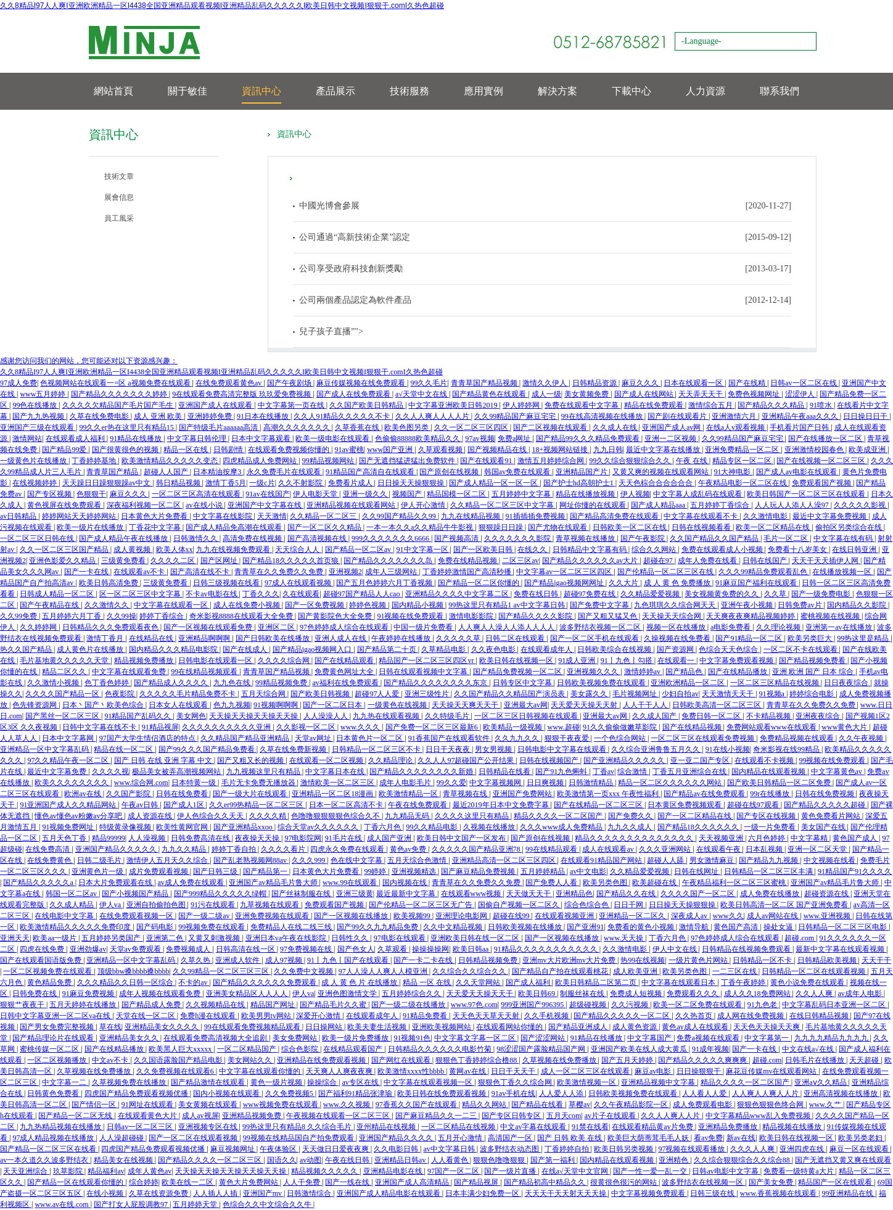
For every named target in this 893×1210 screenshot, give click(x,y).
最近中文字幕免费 (57, 771)
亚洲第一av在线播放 (839, 627)
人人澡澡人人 (326, 716)
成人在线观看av (608, 849)
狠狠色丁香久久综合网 (516, 1082)
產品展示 (335, 91)
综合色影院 (300, 1049)
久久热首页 (694, 1015)
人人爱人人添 (562, 1093)
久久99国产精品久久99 (400, 516)
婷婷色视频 (368, 605)
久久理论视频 (779, 627)
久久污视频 (630, 1004)
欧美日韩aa (472, 949)
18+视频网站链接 (561, 449)
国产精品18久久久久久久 (699, 827)
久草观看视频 (441, 449)
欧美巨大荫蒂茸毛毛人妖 (649, 1138)
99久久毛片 (428, 383)
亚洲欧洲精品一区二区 (688, 682)
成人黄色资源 (635, 1027)
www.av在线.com (62, 1204)
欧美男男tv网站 (267, 1015)
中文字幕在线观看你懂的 (260, 1071)
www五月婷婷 (43, 394)
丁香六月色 (383, 827)
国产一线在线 (348, 1182)
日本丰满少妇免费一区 (483, 1193)
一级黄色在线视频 (398, 705)
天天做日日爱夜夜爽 (336, 1149)
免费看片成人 (351, 483)
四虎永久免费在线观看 (348, 849)
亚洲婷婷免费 (210, 416)
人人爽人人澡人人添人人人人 (507, 627)
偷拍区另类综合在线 (849, 527)
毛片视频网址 (635, 693)
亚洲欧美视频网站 (442, 1027)
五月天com (564, 1115)
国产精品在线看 (538, 1104)
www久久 (728, 916)
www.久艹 (826, 1104)
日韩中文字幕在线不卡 (100, 727)
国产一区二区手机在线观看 (595, 638)
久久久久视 (110, 771)
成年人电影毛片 (406, 782)
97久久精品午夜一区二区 (68, 760)
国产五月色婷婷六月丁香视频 (385, 582)
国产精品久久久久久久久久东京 (436, 682)
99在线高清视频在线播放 (602, 416)
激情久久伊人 (545, 383)
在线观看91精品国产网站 (602, 860)
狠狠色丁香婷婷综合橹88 (477, 1060)
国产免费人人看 (552, 882)
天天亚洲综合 (26, 1171)
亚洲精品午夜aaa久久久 (801, 416)
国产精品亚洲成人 (578, 1027)
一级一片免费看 (770, 827)
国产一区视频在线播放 (352, 916)
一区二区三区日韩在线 (38, 538)
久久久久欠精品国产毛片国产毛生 (118, 405)
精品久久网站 (485, 1104)
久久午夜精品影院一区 (632, 1104)
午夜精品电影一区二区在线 (743, 483)
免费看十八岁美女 (798, 549)
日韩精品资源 (595, 383)
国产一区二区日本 (333, 705)
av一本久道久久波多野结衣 (45, 1160)
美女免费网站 (296, 1038)
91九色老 (763, 1004)
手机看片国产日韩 (800, 427)
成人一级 (546, 394)
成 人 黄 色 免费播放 (678, 582)
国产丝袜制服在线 (301, 893)
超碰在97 (659, 560)
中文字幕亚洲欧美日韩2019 (453, 405)
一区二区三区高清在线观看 (197, 494)
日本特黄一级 (194, 782)
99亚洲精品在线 (848, 1193)
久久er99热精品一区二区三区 (257, 804)
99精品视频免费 (282, 682)
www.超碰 (563, 727)
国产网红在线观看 (401, 1060)
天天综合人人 (298, 549)
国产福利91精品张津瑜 (356, 1093)
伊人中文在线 (675, 949)
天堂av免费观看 (136, 949)
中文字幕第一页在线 (292, 405)
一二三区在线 (735, 971)
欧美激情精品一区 (409, 793)
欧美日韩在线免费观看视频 (442, 1093)
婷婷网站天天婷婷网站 (80, 516)
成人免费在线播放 (770, 893)
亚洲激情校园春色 (815, 449)
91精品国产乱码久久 (138, 716)
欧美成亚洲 (868, 449)
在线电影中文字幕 (65, 916)
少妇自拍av (680, 693)
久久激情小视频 (54, 682)
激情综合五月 (711, 405)
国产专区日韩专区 (512, 1115)
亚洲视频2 (345, 571)
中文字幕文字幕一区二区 (475, 1038)
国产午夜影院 (643, 538)
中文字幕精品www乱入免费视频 (759, 1115)
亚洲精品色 (574, 893)
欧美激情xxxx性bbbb (411, 1071)
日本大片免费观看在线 (116, 882)
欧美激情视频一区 (587, 1082)
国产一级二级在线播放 (409, 1004)
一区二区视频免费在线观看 (48, 971)
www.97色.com (474, 1004)
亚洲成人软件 (238, 960)
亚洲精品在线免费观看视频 (322, 1060)
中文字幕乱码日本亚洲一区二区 (834, 1004)
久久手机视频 (547, 1015)
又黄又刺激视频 (215, 938)
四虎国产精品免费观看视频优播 (137, 1093)
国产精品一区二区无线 (76, 1115)
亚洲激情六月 (735, 416)
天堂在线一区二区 (146, 1015)
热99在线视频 (642, 960)
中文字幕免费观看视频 (737, 660)
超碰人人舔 (666, 860)
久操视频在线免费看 (678, 638)
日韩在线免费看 (183, 793)
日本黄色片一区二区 (370, 738)
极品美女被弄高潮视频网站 (177, 771)
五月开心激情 (461, 1138)
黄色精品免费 (50, 982)
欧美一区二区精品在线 (774, 527)
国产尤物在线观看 (558, 527)
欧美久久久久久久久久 (72, 782)
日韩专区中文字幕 (523, 682)
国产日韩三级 (216, 871)
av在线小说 (205, 505)
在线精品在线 (152, 638)
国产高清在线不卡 (200, 571)
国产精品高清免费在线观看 (615, 516)
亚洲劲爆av (88, 949)
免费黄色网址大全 (345, 671)
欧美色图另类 (407, 427)
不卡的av (193, 982)
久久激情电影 (766, 516)
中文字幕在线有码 (843, 538)
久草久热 (196, 960)
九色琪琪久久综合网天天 (675, 605)
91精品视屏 (160, 727)
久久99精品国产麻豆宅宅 (516, 416)
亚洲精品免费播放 (728, 1126)
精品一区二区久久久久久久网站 (670, 782)
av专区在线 (361, 1082)
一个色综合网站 (621, 738)
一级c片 (261, 483)
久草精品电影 (444, 649)
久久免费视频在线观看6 (176, 1071)
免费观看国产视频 (822, 483)
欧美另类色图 (606, 882)
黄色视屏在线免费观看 (65, 505)
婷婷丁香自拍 (235, 849)
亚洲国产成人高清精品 (413, 1182)
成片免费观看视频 (159, 871)
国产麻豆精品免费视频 (479, 871)
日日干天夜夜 (449, 749)
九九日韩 (608, 449)
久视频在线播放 (490, 827)
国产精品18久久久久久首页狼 (291, 560)
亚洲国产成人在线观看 (216, 405)
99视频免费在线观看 (212, 927)
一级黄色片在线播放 (34, 460)
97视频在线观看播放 (692, 1149)
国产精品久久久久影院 (536, 616)
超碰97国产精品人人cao (362, 594)
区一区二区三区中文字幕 (141, 594)
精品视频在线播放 (792, 1126)
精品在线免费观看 (654, 405)
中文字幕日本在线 (335, 771)
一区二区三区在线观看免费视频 (703, 738)
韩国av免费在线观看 (518, 471)
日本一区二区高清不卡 (347, 804)
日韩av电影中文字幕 (726, 1171)
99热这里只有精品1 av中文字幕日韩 (507, 605)
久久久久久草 (459, 638)
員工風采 (119, 218)
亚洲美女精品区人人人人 (247, 993)
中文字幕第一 (767, 1038)
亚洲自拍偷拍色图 (156, 904)
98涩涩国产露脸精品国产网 (541, 1049)
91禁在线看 (590, 1126)
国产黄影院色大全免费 (336, 616)
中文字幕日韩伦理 (197, 438)
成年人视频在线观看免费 (160, 993)
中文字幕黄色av (837, 771)
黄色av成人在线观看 (696, 1027)
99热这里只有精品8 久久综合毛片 (297, 1126)
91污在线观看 (214, 904)
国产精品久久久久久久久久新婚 (422, 771)
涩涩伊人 (801, 394)
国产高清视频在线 (317, 538)
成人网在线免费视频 (751, 1015)
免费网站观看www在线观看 (772, 727)
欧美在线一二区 (188, 1182)
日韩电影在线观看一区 (216, 660)
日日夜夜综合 (847, 682)
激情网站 (27, 438)
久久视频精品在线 (216, 1004)
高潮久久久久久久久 (297, 427)
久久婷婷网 (39, 627)
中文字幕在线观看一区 (172, 605)
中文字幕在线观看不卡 (701, 516)
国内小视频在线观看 (227, 1093)
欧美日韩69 (537, 993)
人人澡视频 (147, 838)
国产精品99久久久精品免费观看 (588, 438)
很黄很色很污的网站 (624, 1182)
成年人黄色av (149, 1171)
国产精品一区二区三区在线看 (49, 1149)
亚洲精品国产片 (582, 471)
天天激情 (272, 516)
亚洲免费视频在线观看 (273, 916)
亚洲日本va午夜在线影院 (286, 938)
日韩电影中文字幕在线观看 (562, 749)
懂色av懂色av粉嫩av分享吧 (79, 816)
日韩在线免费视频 (825, 793)
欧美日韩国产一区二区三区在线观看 (807, 494)
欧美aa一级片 (55, 938)
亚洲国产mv (263, 1193)
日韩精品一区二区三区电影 (843, 927)
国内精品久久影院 (857, 605)
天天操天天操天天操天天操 (254, 716)
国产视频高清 (457, 538)
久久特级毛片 (448, 716)
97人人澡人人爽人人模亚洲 (384, 971)
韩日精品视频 (179, 483)
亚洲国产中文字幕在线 (265, 505)
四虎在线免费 (43, 949)
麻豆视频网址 (233, 1149)
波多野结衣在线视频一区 (703, 1182)
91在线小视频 (728, 749)
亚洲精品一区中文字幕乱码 (45, 749)
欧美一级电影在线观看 (333, 438)
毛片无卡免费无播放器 (259, 782)
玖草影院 (68, 1171)
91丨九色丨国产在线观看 (348, 960)
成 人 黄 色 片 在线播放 (360, 982)
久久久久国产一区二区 (698, 893)
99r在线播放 (770, 793)
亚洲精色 (674, 1160)
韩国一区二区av (72, 893)
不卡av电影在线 (212, 594)
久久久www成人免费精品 (562, 827)
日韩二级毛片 (100, 860)
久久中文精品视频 (453, 927)
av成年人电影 (860, 993)
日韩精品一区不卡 (763, 960)
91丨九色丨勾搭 (627, 660)
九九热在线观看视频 (387, 716)
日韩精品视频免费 (488, 960)
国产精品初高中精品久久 (545, 1182)
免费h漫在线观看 (208, 1015)
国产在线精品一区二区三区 (599, 804)
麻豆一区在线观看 (860, 1149)
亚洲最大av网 (526, 705)
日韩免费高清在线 (201, 838)
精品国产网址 (273, 1004)
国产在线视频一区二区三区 (821, 460)
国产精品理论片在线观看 (54, 1038)
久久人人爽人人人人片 (433, 416)
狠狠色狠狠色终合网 (771, 1104)
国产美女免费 (772, 1182)
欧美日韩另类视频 (624, 1149)
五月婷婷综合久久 (412, 993)
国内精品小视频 (418, 605)
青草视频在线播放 (586, 538)
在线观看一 (676, 660)
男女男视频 (494, 749)
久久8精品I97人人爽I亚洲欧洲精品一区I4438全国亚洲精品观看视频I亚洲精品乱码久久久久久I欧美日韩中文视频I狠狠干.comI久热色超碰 (222, 5)
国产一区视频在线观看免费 (208, 627)
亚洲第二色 (165, 938)
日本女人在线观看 (179, 705)
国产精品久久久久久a (39, 882)
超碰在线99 (512, 916)
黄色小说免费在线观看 (808, 982)
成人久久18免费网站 (758, 993)
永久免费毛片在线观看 (285, 471)
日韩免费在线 (35, 993)
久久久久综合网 (284, 660)
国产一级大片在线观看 (251, 793)
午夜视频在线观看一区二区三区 (339, 1115)
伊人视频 (635, 494)
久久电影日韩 (397, 1149)
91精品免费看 (426, 1015)
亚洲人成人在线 (341, 638)
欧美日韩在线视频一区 (517, 660)
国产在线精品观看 (345, 660)
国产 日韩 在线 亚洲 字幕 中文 (164, 760)
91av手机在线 (513, 1093)
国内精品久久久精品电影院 (174, 649)
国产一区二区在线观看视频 (194, 1138)
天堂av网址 (314, 738)
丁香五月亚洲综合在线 (690, 771)
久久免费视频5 (290, 1093)
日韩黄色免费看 (54, 1093)
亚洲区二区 (277, 627)
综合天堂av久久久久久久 (319, 827)
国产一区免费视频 (315, 605)
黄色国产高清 (737, 927)
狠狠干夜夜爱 (568, 738)
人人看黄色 (450, 1160)
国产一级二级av (204, 916)
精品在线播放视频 (586, 494)
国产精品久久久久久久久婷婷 (120, 394)
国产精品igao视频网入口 (313, 649)
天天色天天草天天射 (487, 1015)
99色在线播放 (35, 405)
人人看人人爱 (705, 1093)
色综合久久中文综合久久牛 (268, 1204)
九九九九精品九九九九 (832, 1038)
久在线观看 (300, 594)
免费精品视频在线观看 (798, 738)
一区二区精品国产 (247, 1049)
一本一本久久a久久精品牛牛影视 (420, 527)
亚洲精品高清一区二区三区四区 (505, 860)
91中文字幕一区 (423, 549)
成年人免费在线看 (708, 560)
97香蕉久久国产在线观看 (417, 1104)
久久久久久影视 (860, 505)
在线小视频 (105, 1193)
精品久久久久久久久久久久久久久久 (635, 838)
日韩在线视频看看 (702, 527)
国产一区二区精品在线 (695, 816)
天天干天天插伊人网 (826, 560)
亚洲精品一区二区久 (633, 916)
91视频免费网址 (69, 827)
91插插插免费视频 (536, 516)
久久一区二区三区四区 (472, 427)
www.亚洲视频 (828, 916)
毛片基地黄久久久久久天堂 (65, 660)
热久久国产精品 (27, 649)
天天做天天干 (529, 893)
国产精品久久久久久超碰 (825, 804)
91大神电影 (733, 471)
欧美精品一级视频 (513, 727)
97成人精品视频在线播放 (54, 1138)
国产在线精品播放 (738, 671)
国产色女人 (355, 949)
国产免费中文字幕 (600, 605)
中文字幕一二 (65, 1082)
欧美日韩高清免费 (109, 582)
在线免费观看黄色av (229, 383)
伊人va (111, 904)
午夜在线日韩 (348, 1160)
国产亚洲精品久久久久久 (625, 760)
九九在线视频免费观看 (234, 549)
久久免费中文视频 (304, 971)
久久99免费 (19, 616)
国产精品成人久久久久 (172, 682)
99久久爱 (451, 782)
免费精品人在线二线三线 (292, 927)
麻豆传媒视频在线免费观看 (361, 383)
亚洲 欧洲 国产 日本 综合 (813, 671)
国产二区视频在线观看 (551, 427)
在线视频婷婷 (35, 483)
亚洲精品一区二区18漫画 (333, 793)
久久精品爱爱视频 (650, 594)
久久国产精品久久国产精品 (715, 538)
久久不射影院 (301, 483)
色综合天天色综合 (729, 649)
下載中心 (631, 91)
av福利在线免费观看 (346, 682)
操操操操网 (430, 949)
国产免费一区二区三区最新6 (432, 727)
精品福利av (106, 1171)
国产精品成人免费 (152, 1004)
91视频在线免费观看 (411, 616)
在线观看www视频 (472, 893)
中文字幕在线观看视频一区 (429, 1082)
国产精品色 (684, 671)
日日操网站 (324, 1027)
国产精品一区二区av (359, 549)
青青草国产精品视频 (485, 383)
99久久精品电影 (432, 827)
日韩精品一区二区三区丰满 (769, 871)
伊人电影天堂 (316, 494)
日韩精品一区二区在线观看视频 (814, 971)
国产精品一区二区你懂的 (479, 582)
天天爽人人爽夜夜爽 (340, 1071)
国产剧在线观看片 (678, 416)
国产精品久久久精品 (772, 405)
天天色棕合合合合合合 (656, 483)
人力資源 (705, 91)
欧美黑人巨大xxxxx (181, 1049)
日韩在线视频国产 (549, 760)
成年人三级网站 (392, 571)
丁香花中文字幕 (156, 527)
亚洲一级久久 (366, 494)
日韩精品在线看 (505, 771)
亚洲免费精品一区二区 (743, 449)
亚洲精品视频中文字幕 (659, 1082)
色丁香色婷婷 (107, 682)
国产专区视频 (50, 494)
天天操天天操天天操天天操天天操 (231, 1171)
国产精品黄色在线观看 (490, 394)
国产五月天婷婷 (628, 1060)
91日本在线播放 (263, 416)
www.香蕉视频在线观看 (779, 1193)
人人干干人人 (646, 705)
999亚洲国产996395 (533, 1004)
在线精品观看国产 (353, 1049)
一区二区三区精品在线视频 (775, 682)
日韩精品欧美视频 (827, 960)
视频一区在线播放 (676, 627)
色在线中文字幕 (357, 860)
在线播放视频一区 (842, 571)
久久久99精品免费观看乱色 (763, 571)
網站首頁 (113, 91)
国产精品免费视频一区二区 (518, 671)
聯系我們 (779, 91)
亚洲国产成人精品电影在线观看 (389, 1193)
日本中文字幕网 (69, 738)
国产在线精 (747, 383)
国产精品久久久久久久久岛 (389, 560)
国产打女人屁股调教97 (132, 1204)
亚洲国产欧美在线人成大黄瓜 (640, 1049)
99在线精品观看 (552, 849)
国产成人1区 (184, 804)
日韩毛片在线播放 (815, 1060)
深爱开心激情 (319, 1015)
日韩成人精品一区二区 (58, 594)
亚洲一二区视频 (671, 438)
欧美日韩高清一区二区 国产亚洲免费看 (785, 904)
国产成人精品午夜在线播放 (124, 538)
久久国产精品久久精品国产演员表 (510, 693)
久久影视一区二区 (306, 727)
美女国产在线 (824, 827)
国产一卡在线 (87, 571)
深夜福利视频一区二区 (145, 505)
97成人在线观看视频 (299, 582)
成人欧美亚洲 (636, 971)
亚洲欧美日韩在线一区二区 (475, 938)
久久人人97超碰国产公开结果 (467, 760)
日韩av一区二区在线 (804, 383)
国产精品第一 (266, 871)
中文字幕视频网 (496, 782)
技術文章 (119, 176)
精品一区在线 (186, 449)
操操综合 (323, 1082)
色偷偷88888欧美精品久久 (418, 438)
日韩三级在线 (713, 1193)
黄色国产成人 (856, 838)
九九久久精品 (185, 849)
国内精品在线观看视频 (769, 771)
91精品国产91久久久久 (855, 871)
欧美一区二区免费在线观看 (698, 1004)
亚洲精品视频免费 (252, 1115)
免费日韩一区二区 (712, 716)
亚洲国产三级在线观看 (38, 427)
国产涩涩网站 (544, 1038)
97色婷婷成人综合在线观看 (345, 627)
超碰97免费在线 (590, 594)
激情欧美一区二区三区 (338, 782)
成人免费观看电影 (703, 1104)
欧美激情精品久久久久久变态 (170, 460)
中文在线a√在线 (809, 1049)
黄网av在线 (468, 1071)
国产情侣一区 (95, 1104)
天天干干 (876, 960)
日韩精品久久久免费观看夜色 (111, 627)
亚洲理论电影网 (462, 916)
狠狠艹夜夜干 (23, 1004)
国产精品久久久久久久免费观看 (265, 982)
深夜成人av (690, 916)
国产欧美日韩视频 (321, 693)
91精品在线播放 (136, 438)
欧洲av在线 (83, 793)
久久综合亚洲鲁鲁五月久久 (656, 749)
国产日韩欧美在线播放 (273, 638)
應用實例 (483, 91)
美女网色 (191, 716)
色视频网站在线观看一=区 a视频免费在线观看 (116, 383)
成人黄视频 (132, 549)
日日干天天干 (514, 1071)
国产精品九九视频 (769, 860)
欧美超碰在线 (655, 882)
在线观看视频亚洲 (565, 916)
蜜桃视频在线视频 (831, 616)
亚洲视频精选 (415, 871)
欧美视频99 (412, 916)
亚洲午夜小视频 (748, 605)
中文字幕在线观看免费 (130, 671)
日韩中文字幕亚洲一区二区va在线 (56, 1015)
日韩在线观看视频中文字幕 (424, 671)
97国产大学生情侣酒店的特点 (148, 738)
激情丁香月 (105, 638)
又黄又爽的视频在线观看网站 (661, 471)
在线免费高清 (48, 849)
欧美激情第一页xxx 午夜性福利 (608, 793)
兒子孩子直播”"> (331, 331)
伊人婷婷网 (522, 405)
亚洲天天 (15, 938)
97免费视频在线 (307, 949)
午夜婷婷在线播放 (401, 638)
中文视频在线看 (830, 860)
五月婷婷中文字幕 (522, 494)
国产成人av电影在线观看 (797, 471)
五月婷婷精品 (544, 871)
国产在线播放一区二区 (826, 438)
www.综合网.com (141, 782)
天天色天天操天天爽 (767, 1027)
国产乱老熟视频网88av (251, 860)
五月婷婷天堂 (196, 1204)
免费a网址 (515, 438)
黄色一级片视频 (277, 1082)
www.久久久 (361, 727)
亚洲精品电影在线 (393, 1171)
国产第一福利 (553, 1160)
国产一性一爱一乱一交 (651, 1171)
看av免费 (708, 1138)
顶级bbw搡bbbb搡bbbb (133, 971)
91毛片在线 (344, 838)
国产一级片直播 (511, 1171)
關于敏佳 (187, 91)
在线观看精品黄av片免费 (653, 1126)
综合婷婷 (143, 1182)
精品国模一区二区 (457, 494)
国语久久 (282, 1160)
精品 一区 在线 (428, 982)
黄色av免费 (409, 849)
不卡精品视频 (769, 716)
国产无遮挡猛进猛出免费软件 (408, 460)
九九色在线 (232, 682)
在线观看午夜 (719, 849)
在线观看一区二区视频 (327, 760)
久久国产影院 (129, 793)
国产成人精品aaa (659, 505)
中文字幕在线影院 (223, 516)
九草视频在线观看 (270, 904)
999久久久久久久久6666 (391, 538)
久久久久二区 (173, 560)
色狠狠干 (91, 494)
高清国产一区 (511, 1138)
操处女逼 (779, 927)
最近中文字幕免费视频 (830, 516)
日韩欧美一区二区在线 (631, 527)
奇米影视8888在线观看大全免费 (242, 616)
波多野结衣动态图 (510, 1149)
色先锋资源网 (35, 705)
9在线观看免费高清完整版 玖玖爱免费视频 (242, 394)
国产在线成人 (246, 649)
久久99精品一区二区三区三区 (222, 971)
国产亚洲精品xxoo (243, 827)
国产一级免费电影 (821, 594)
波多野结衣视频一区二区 (601, 627)
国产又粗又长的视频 (251, 760)
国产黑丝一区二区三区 (63, 716)
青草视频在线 (466, 793)
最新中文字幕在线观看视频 (841, 949)
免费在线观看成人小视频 (723, 549)
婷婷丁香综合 (162, 616)
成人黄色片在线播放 (91, 649)
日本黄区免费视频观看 (685, 804)
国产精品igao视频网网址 (565, 582)
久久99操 (121, 616)
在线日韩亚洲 (855, 549)
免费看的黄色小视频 (641, 927)
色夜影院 (120, 693)
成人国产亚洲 (390, 838)
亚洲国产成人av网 (672, 427)
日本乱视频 (765, 849)
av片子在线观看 (611, 1115)
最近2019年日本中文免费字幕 (502, 804)
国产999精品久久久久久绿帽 (221, 893)
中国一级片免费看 (424, 627)
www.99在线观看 (351, 882)
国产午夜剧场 (290, 383)
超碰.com (800, 938)
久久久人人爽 (753, 1149)
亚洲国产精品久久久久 (397, 1138)
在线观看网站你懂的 (510, 1027)
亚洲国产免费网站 (523, 793)
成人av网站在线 (773, 916)
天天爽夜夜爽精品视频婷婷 (751, 616)
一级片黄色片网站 (699, 960)
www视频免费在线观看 (281, 1104)
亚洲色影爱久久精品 (63, 560)
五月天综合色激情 (417, 860)
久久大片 (624, 582)
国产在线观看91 (487, 460)
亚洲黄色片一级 (98, 871)
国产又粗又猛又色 (608, 616)
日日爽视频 (546, 782)
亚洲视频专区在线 (208, 1126)
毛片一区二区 (786, 538)
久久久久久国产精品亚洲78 (477, 849)
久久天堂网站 (479, 982)
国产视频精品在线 (498, 449)
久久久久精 (268, 816)
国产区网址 (219, 560)
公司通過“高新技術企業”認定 (354, 237)
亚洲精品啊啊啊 (205, 638)
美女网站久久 (251, 1060)
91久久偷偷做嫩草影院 (621, 727)
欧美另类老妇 (861, 1138)
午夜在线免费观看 (418, 804)
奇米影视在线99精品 (787, 749)
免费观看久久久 (693, 993)
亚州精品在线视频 (387, 1126)
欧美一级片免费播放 (356, 1038)
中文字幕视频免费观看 (649, 1193)
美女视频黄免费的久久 (722, 594)
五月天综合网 (264, 693)
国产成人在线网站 (644, 394)
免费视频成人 (189, 949)
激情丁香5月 (225, 483)
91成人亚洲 (577, 660)
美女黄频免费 (587, 394)
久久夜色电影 (494, 649)
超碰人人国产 (167, 471)
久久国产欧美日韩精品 (367, 405)
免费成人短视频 (637, 993)
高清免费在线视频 (253, 538)
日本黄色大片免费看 (155, 516)
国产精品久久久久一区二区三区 (210, 1160)
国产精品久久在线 (626, 893)
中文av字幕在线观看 (534, 1126)
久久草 (776, 594)
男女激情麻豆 (712, 860)
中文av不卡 (111, 1060)
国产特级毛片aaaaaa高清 (219, 427)
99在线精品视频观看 (205, 671)
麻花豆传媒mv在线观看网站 (772, 1071)
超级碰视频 (588, 1004)
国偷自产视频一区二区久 (519, 904)
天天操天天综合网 (672, 616)
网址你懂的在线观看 (593, 505)
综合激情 (633, 771)
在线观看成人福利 (76, 438)
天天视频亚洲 (722, 838)
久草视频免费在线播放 (130, 1082)
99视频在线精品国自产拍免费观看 (299, 1138)
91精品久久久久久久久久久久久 (546, 949)
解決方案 (557, 91)
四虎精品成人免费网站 (260, 460)
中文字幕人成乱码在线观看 (698, 494)
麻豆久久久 (641, 383)
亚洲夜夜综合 (819, 716)
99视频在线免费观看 (833, 760)
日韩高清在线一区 (246, 949)
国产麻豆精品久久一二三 (437, 1115)
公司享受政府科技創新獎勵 (351, 268)
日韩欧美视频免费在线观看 (602, 682)
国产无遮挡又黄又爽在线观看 (843, 1160)
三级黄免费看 (124, 560)
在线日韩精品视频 (819, 1015)
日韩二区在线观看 (515, 638)
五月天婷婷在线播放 (83, 1004)
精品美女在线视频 (124, 1160)
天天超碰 (865, 1060)
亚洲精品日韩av (400, 1160)
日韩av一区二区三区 (141, 1126)
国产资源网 (676, 649)
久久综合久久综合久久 (470, 971)
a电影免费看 (731, 627)
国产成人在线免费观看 (354, 394)
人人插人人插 (216, 1193)
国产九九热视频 (39, 416)
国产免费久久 (631, 816)
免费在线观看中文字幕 (582, 405)
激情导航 (694, 927)
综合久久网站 (655, 549)
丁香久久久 (260, 594)
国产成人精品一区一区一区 (494, 483)
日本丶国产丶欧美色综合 (104, 705)
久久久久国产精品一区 (63, 693)
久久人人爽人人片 (671, 1115)
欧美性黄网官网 (183, 827)
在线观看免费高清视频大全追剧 (216, 1038)
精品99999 (108, 838)
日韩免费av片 (800, 605)
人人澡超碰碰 (122, 1138)
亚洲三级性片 (428, 693)
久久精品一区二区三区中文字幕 (503, 505)
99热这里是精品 (864, 638)
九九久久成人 (630, 827)
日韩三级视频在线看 (227, 582)
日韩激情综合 (310, 1193)
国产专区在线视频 (766, 816)
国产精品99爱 (65, 449)
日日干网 (629, 904)
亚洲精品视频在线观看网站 (352, 505)
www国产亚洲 (390, 449)
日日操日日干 (866, 416)
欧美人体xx (174, 549)
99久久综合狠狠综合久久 (630, 460)
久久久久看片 (284, 849)
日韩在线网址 (697, 871)
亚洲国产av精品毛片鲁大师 (274, 882)
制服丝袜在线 (583, 993)
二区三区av (520, 560)
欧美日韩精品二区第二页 (596, 982)
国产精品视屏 (477, 1182)
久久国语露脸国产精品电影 (179, 1060)
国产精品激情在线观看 (209, 1082)
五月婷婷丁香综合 (720, 505)
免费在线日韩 (537, 594)
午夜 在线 (692, 460)
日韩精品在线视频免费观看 (747, 949)
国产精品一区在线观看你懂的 (76, 1182)
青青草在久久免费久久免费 (279, 571)
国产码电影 (155, 927)
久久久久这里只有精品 (473, 816)
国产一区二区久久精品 (325, 527)
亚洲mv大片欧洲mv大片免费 (569, 960)
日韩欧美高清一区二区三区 (717, 705)
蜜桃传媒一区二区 (50, 1049)
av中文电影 (588, 871)
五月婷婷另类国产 (111, 938)
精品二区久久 (65, 671)
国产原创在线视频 (449, 471)
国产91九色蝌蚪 (562, 771)
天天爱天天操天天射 (585, 705)
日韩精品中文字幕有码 (590, 549)
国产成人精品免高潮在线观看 (235, 527)
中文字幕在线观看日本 (679, 982)
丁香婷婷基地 (95, 460)
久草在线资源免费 (159, 1193)
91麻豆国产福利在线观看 (757, 582)
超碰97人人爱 (378, 693)
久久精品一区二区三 (324, 516)
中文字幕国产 (650, 1038)
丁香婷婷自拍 (568, 1149)
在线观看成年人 (547, 649)
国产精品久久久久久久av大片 (591, 560)
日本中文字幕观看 (261, 438)
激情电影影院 (472, 616)
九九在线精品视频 (471, 516)
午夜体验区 (279, 1149)
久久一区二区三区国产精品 (65, 549)
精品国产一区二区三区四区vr (427, 660)
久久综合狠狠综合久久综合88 (743, 1160)
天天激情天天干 (728, 693)
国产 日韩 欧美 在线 (570, 1138)
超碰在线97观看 (754, 804)
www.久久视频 (347, 1104)
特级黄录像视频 (126, 827)
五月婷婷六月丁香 (72, 616)
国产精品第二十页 (387, 649)
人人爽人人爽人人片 (766, 1093)
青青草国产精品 (113, 471)
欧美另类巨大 (811, 638)
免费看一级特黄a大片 (799, 1171)
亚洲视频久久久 (593, 671)
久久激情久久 (107, 605)
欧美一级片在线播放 (91, 527)
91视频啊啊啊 (276, 705)
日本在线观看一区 (694, 383)
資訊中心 (261, 91)
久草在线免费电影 (100, 416)
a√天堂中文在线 (422, 394)
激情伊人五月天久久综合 (168, 860)
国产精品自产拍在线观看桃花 (561, 971)
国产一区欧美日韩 (483, 549)
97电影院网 (302, 838)
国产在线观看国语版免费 (41, 960)
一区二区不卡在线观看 (801, 649)
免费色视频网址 (754, 394)
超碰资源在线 (827, 893)
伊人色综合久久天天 (211, 816)
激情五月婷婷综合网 (551, 460)
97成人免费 (18, 383)
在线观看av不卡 (140, 571)
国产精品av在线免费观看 (705, 793)
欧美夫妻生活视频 (377, 1027)
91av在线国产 (267, 494)
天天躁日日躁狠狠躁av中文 (107, 483)
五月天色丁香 (65, 838)
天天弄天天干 (701, 394)
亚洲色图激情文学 (348, 993)
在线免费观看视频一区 (137, 916)
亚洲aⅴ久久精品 (821, 1082)
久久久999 (309, 860)
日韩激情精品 (592, 782)
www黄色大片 (845, 727)
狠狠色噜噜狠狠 (500, 1160)
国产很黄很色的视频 (126, 449)
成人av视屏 (200, 1115)
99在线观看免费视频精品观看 (253, 1027)
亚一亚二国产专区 (700, 760)
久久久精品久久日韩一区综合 (126, 982)
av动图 (310, 1160)
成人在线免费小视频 (247, 605)
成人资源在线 (151, 816)
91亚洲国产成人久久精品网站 (69, 804)
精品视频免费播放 (144, 660)
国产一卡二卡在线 (424, 960)
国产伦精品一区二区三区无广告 (421, 904)
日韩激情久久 (196, 538)
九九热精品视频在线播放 (61, 1126)
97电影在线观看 (400, 938)
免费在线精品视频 (468, 560)
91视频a (772, 693)
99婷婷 (376, 871)
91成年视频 (710, 1049)
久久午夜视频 (862, 738)
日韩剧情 (229, 449)
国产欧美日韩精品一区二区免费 (780, 782)
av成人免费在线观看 (192, 882)
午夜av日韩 (140, 804)
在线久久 (533, 549)
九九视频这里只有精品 (264, 771)
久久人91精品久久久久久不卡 (343, 416)
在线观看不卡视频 (765, 760)
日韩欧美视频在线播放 (526, 927)
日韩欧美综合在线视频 (615, 649)
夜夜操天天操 (258, 838)
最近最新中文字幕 (406, 893)
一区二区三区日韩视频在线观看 (527, 716)
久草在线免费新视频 (294, 749)
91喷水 (822, 405)
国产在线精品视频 (692, 727)
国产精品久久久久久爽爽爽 (703, 1060)
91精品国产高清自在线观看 (371, 471)
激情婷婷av (643, 671)
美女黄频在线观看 (208, 1104)
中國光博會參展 (329, 205)
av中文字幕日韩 (449, 1149)
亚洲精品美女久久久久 (162, 1027)
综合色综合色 (587, 904)
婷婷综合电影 (812, 693)
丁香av (603, 771)
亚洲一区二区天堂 (818, 849)
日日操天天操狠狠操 (411, 483)
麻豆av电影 (654, 1071)
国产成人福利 (529, 982)
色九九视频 (231, 705)
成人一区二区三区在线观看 (586, 1071)
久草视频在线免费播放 (560, 1060)
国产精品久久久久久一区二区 (623, 1015)
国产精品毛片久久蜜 (334, 1004)
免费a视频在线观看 (709, 1038)
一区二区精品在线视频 (459, 1126)
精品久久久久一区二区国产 (559, 816)
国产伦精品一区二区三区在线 (666, 571)
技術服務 (409, 91)
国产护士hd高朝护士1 (579, 483)
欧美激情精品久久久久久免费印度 (76, 927)
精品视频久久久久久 (325, 1171)
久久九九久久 (518, 738)
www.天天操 (624, 938)
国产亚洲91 (585, 927)
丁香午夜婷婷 (744, 982)
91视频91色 (411, 1038)
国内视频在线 (405, 882)
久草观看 (393, 949)
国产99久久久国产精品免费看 (207, 749)
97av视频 (479, 438)
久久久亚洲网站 (666, 849)
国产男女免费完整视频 (58, 1027)
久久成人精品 (72, 904)
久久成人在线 (616, 427)
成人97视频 (284, 960)
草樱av (579, 1104)
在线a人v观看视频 (736, 427)
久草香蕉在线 (358, 427)
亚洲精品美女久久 (129, 1038)
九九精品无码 (408, 816)
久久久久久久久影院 (518, 538)
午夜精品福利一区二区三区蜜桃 (735, 882)
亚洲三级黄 (354, 893)
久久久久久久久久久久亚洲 (227, 727)
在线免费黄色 (50, 860)
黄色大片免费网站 (249, 1182)
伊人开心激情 (424, 505)
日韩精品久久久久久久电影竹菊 (440, 1049)
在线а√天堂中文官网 (575, 1171)
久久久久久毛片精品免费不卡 (188, 693)
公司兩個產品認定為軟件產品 (355, 300)
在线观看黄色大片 (148, 1115)
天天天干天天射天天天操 (566, 1193)
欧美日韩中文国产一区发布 (462, 838)
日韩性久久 (350, 938)
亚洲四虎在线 (803, 1149)
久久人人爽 (815, 993)
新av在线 (740, 1138)
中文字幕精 (810, 838)
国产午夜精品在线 (50, 605)
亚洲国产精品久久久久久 (116, 849)
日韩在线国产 (766, 560)
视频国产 (408, 494)
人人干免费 (302, 1182)
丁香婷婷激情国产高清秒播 (467, 571)
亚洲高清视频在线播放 (841, 1093)
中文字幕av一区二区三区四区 (565, 571)
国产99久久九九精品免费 (378, 927)
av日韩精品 (19, 516)
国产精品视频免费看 (813, 660)
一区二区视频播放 (57, 1060)
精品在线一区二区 (124, 749)
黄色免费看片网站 (831, 816)
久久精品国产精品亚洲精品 (245, 738)
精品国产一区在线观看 (836, 1182)
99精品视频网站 (329, 460)
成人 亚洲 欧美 (159, 416)
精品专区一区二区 (742, 460)
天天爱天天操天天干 (480, 993)
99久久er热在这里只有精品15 (127, 427)
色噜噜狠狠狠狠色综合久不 (336, 816)
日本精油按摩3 (218, 471)
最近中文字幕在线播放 (664, 449)
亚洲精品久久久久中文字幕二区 (458, 594)
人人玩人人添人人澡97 (793, 505)
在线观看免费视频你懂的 (289, 449)
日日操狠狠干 (700, 1071)
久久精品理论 (391, 760)
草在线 (110, 1027)
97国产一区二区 (454, 1171)
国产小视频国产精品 (136, 893)
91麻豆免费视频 (89, 993)
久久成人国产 (655, 716)
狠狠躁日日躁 (502, 527)
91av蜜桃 (348, 449)
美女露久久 (589, 693)
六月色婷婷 (767, 838)
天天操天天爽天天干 (466, 705)
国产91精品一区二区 (749, 638)
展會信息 (119, 197)
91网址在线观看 (148, 1104)
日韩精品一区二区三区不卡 (377, 749)
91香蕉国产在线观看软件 (450, 738)
